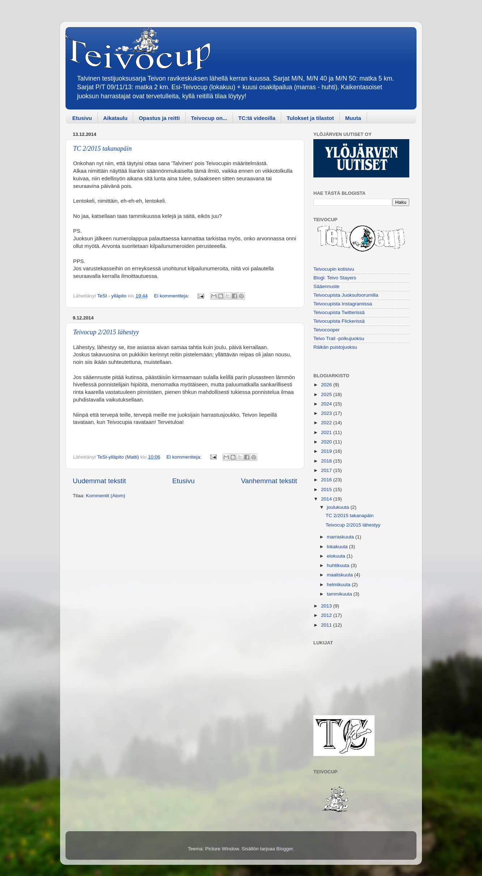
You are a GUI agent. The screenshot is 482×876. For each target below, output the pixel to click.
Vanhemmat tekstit (269, 481)
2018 (327, 461)
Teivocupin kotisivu (333, 269)
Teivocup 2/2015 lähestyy (106, 332)
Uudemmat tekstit (99, 481)
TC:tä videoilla (257, 118)
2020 (327, 442)
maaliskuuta (340, 574)
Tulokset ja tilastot (310, 118)
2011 (327, 625)
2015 (327, 489)
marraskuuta (341, 537)
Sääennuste (326, 286)
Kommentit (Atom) (105, 495)
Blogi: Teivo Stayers (334, 277)
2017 (327, 470)
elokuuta (337, 556)
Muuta (353, 118)
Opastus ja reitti (159, 118)
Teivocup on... (209, 118)
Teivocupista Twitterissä (339, 312)
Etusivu (82, 118)
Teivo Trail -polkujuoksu (338, 338)
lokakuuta (338, 546)
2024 (327, 404)
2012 (327, 615)
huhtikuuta (339, 565)
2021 (327, 432)
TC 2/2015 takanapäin (102, 148)
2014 (327, 499)
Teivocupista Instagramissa (342, 303)
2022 (327, 422)
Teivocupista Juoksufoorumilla (345, 295)
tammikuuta (340, 594)
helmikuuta (339, 584)
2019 (327, 451)
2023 (327, 413)
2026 (327, 384)
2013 (327, 606)
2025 (327, 394)
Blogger (284, 848)
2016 (327, 479)
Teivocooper (326, 329)
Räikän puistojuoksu (335, 347)
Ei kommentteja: (172, 296)
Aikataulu (115, 118)
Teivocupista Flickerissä (339, 321)
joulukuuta (338, 507)
